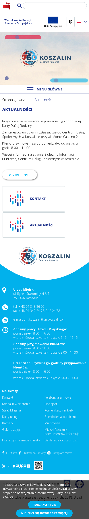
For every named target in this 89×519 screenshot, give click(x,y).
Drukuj (14, 174)
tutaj (63, 489)
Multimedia (52, 423)
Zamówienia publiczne (60, 417)
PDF (25, 174)
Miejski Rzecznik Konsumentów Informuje (61, 431)
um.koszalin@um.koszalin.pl (44, 319)
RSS (6, 466)
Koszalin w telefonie (16, 404)
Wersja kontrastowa (70, 22)
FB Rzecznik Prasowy (32, 452)
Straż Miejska (11, 410)
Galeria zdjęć (11, 429)
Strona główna (13, 99)
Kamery (7, 423)
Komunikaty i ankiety (59, 410)
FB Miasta (9, 452)
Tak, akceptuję (44, 505)
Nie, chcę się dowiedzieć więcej (44, 513)
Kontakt (7, 397)
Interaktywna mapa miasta (21, 440)
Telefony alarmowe (57, 397)
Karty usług (9, 417)
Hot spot (50, 404)
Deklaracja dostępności (61, 440)
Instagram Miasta (59, 452)
